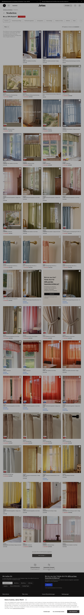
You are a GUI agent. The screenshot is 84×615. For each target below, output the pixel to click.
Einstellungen (47, 611)
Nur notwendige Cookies (58, 611)
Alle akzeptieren (73, 611)
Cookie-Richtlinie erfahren (18, 608)
